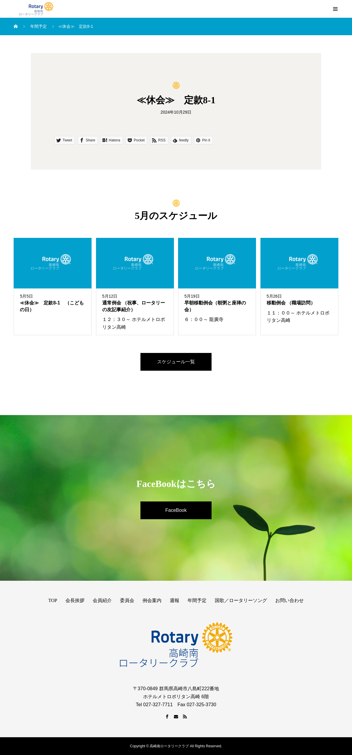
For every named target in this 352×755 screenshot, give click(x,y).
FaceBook (176, 510)
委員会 (127, 600)
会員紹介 (102, 600)
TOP (52, 600)
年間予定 (197, 600)
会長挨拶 (74, 600)
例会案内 (152, 600)
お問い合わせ (289, 600)
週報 (174, 600)
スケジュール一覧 (176, 361)
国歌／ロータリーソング (241, 600)
